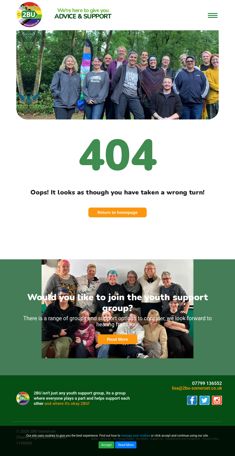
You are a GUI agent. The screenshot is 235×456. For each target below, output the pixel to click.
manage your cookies (135, 435)
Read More (122, 339)
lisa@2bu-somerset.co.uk (197, 388)
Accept (106, 445)
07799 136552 (207, 383)
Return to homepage (117, 212)
